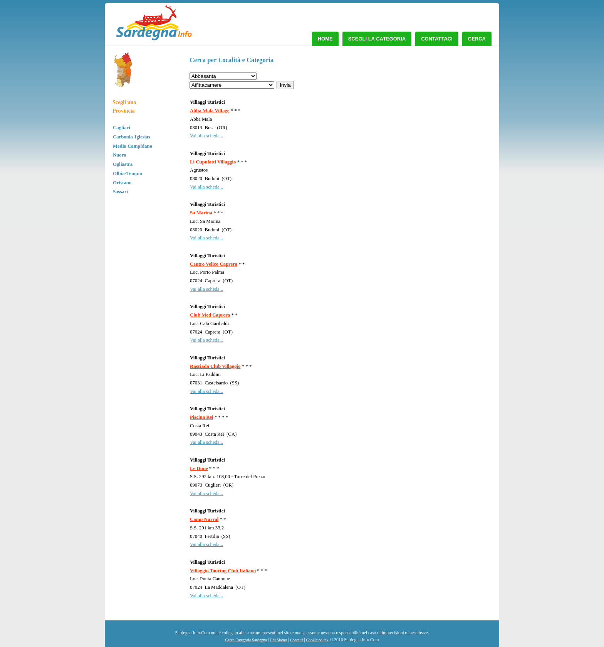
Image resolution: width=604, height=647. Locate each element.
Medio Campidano (132, 146)
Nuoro (119, 155)
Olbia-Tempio (127, 173)
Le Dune (199, 468)
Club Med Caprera (210, 315)
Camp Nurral (204, 519)
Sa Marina (201, 213)
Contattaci (437, 39)
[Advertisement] (429, 110)
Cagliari (121, 127)
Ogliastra (123, 164)
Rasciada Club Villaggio (215, 366)
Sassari (120, 191)
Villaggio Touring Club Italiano (223, 570)
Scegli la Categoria (377, 39)
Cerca (477, 39)
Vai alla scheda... (206, 135)
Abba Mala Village (209, 110)
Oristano (122, 182)
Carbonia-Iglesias (131, 137)
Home (325, 39)
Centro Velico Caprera (213, 264)
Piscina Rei (201, 417)
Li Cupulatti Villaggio (213, 162)
